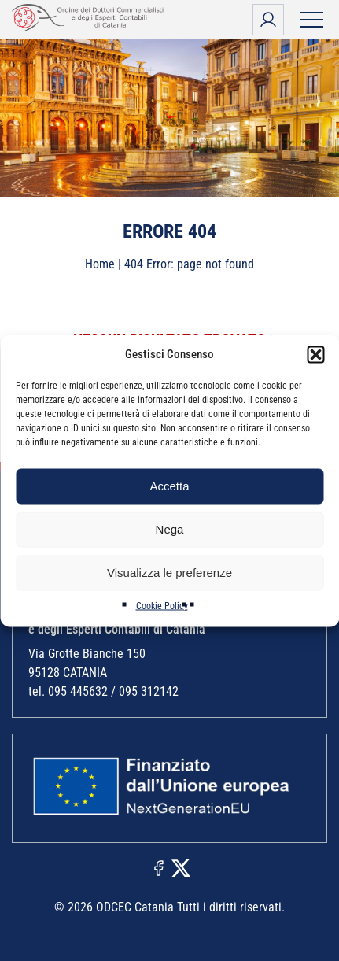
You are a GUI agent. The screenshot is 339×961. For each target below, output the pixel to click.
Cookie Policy (162, 605)
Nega (170, 529)
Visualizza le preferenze (169, 572)
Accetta (169, 486)
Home (100, 264)
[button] (315, 354)
